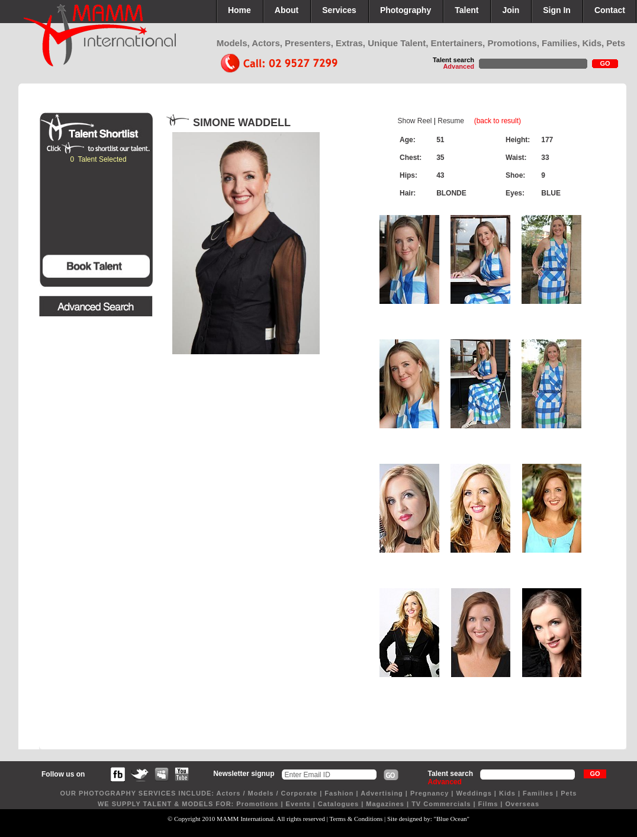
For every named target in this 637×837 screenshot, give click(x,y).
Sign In (557, 10)
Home (239, 10)
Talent (466, 10)
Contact (609, 10)
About (286, 10)
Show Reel (414, 121)
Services (339, 10)
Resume (450, 121)
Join (510, 10)
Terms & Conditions (356, 818)
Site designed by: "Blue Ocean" (428, 818)
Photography (405, 10)
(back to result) (497, 121)
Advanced (458, 66)
